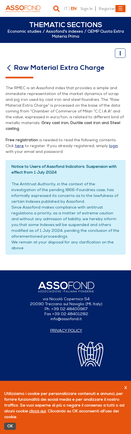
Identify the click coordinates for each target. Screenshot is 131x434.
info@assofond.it (66, 319)
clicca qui (37, 411)
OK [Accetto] (10, 426)
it (66, 8)
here (19, 145)
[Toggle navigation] (120, 8)
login (113, 145)
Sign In (86, 8)
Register (107, 8)
